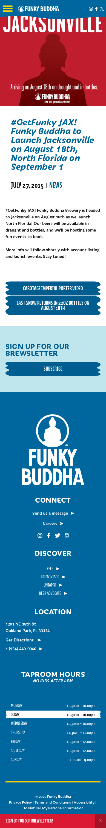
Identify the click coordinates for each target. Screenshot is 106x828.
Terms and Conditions (53, 802)
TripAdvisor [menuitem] (50, 576)
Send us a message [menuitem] (50, 513)
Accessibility (84, 802)
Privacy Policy (20, 802)
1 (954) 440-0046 (20, 648)
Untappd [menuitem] (50, 585)
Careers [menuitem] (50, 523)
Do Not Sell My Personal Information (53, 808)
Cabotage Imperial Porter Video (53, 288)
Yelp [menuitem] (50, 568)
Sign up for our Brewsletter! (29, 821)
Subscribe (53, 368)
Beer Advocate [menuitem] (50, 593)
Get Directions (20, 640)
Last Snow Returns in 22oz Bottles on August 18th (53, 305)
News (55, 185)
